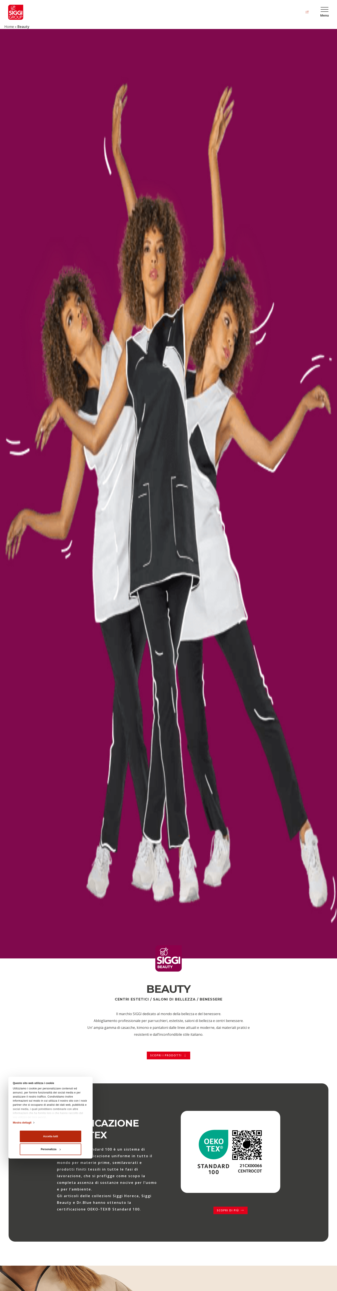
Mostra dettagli (22, 1216)
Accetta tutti (50, 1230)
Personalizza (51, 1243)
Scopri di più (228, 1210)
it (307, 12)
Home (9, 26)
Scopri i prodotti (166, 1055)
